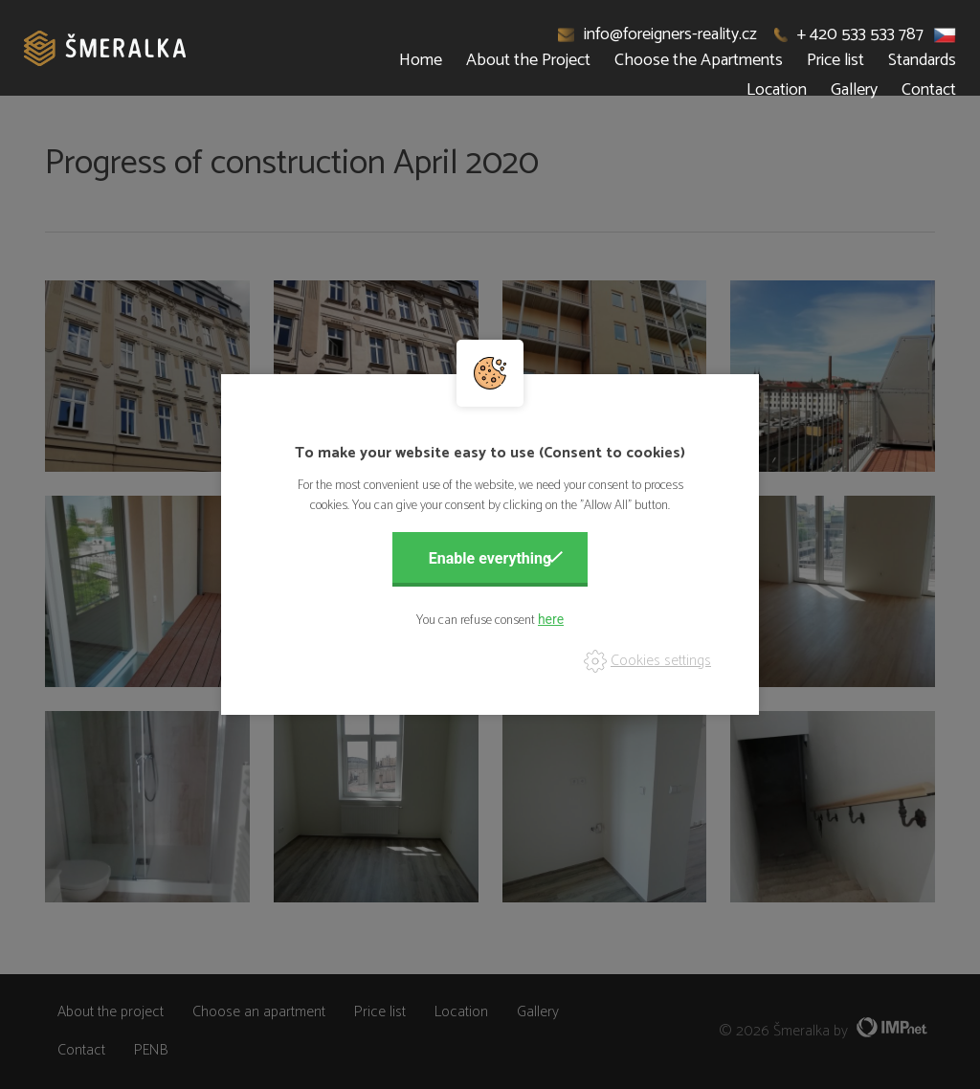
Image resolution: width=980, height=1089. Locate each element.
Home (420, 60)
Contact (929, 90)
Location (776, 90)
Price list (835, 60)
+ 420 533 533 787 (849, 34)
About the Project (528, 60)
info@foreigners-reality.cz (658, 34)
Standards (922, 60)
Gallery (854, 90)
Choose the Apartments (698, 60)
